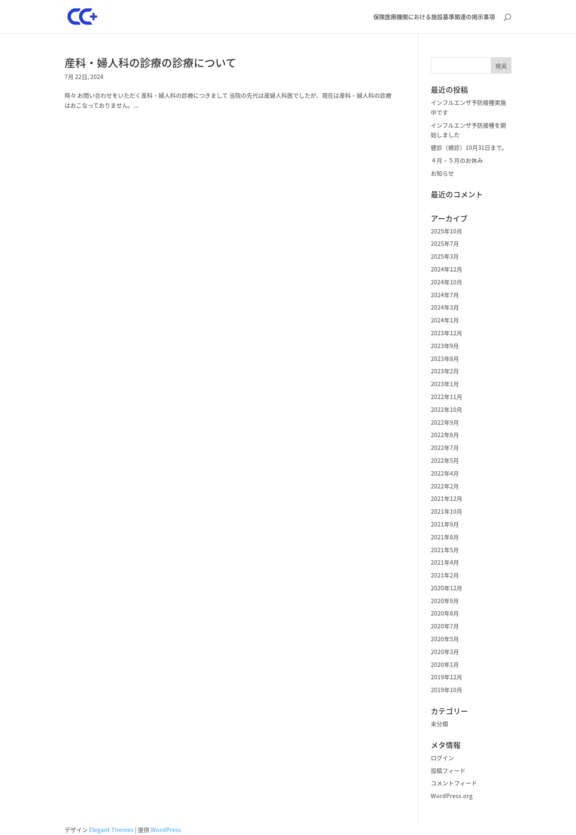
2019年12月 (446, 677)
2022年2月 (445, 486)
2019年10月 (446, 690)
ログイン (442, 757)
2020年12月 (446, 588)
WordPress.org (452, 796)
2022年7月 (445, 447)
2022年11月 (446, 396)
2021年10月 (446, 511)
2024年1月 (445, 320)
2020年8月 (445, 613)
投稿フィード (448, 770)
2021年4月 (445, 562)
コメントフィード (454, 783)
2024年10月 (446, 282)
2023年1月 (445, 384)
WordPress (166, 829)
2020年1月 (445, 664)
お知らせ (442, 173)
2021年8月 (445, 537)
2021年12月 (446, 498)
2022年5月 (445, 460)
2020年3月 (445, 651)
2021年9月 (445, 524)
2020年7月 (445, 626)
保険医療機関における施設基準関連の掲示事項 (434, 17)
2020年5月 (445, 639)
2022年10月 (446, 409)
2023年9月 (445, 346)
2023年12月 (446, 333)
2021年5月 (445, 550)
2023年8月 (445, 358)
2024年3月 (445, 307)
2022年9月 (445, 422)
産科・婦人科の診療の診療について (150, 62)
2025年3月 (445, 256)
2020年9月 (445, 601)
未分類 (439, 723)
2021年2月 (445, 575)
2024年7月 (445, 295)
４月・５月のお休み (457, 160)
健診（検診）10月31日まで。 (469, 147)
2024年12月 (446, 269)
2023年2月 (445, 371)
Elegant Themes (111, 829)
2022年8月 (445, 435)
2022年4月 (445, 473)
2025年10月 (446, 231)
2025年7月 (445, 243)
